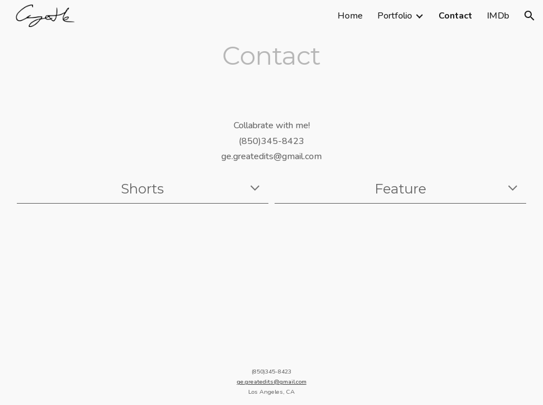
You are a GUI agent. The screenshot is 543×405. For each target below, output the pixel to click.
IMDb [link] (498, 16)
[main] (271, 55)
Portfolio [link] (394, 16)
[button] (529, 15)
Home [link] (350, 16)
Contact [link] (455, 16)
